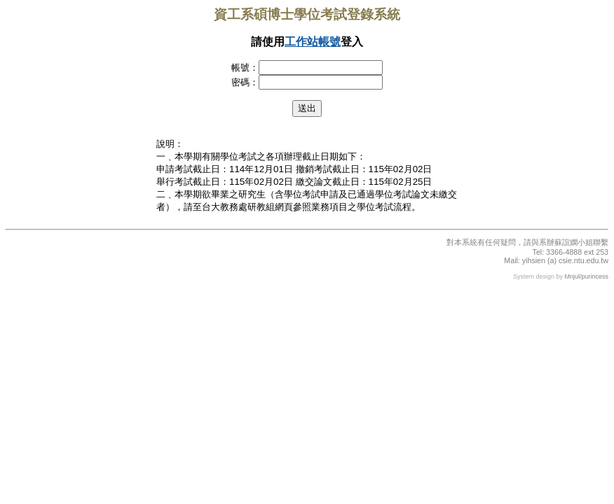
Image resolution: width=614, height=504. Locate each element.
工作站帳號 (313, 42)
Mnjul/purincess (586, 276)
